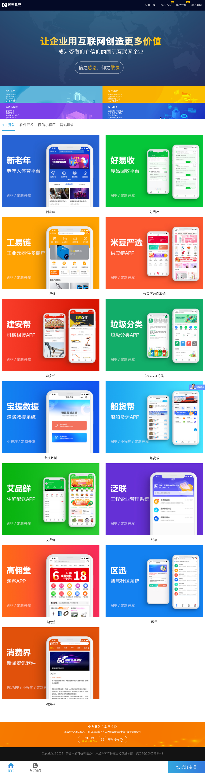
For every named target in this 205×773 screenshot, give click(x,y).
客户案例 (196, 5)
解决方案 (181, 5)
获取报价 (115, 740)
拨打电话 (186, 767)
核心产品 (166, 5)
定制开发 (150, 5)
